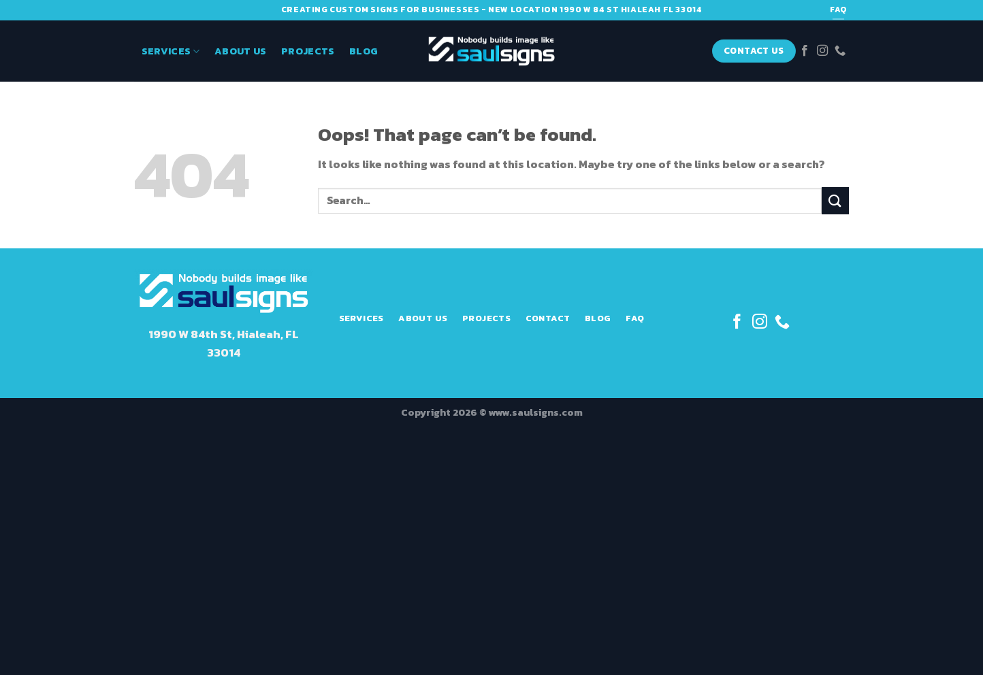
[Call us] (840, 51)
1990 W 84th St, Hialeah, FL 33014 (223, 343)
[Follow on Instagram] (822, 51)
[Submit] (835, 200)
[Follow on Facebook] (804, 51)
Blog (363, 51)
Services (171, 51)
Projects (307, 51)
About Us (240, 51)
